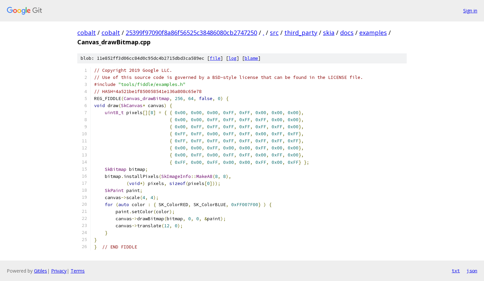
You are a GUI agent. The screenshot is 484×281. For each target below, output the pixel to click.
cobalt (86, 33)
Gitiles (40, 271)
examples (373, 33)
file (215, 58)
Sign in (470, 10)
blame (251, 58)
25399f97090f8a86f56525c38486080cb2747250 (191, 33)
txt (456, 271)
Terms (78, 271)
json (472, 271)
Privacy (59, 271)
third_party (300, 33)
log (233, 58)
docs (347, 33)
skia (328, 33)
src (274, 33)
